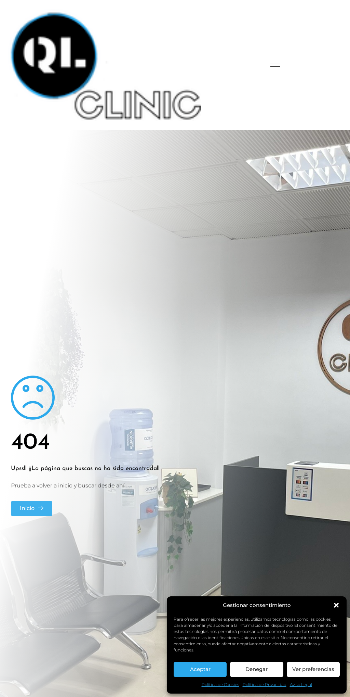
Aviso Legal (301, 684)
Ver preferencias (313, 669)
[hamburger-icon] (275, 65)
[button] (336, 605)
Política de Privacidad (264, 684)
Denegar (256, 669)
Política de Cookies (220, 684)
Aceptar (200, 669)
